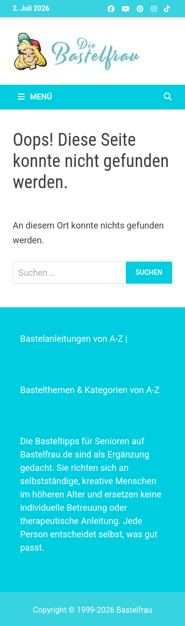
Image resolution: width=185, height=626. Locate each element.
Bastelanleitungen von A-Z (71, 338)
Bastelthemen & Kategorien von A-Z (90, 390)
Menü (35, 96)
